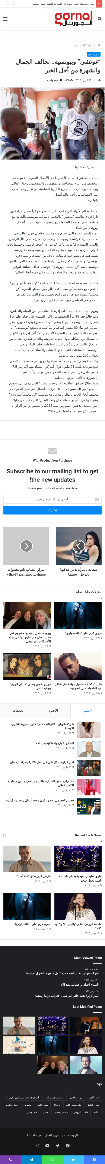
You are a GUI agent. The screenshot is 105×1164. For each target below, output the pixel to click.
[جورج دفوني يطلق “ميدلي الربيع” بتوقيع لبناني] (27, 666)
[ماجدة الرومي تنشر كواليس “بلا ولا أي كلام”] (78, 906)
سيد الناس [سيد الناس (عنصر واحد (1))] (42, 1104)
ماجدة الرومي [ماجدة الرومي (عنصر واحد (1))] (81, 1112)
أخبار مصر (79, 45)
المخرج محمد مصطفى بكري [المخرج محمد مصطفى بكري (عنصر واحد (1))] (24, 1097)
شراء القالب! (34, 1135)
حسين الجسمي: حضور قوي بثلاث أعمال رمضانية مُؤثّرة (40, 800)
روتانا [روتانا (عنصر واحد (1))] (57, 1104)
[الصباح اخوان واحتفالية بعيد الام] (89, 749)
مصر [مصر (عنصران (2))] (45, 1112)
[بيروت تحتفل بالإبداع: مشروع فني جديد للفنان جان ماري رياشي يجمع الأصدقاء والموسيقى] (27, 615)
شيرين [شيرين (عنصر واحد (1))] (27, 1104)
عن (63, 1135)
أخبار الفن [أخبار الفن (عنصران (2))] (94, 1097)
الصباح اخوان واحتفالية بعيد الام (55, 743)
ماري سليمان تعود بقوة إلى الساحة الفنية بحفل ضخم (63, 3)
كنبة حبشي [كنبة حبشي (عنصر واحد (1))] (12, 1104)
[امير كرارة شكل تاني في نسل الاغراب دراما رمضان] (89, 768)
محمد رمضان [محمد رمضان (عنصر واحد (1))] (61, 1112)
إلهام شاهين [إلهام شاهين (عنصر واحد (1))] (76, 1097)
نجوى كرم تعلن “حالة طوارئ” (83, 633)
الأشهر (87, 710)
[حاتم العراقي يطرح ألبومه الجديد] (86, 1065)
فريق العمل (51, 1135)
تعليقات (18, 710)
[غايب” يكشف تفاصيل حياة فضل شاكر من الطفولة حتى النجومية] (78, 666)
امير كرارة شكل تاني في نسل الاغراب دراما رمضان (42, 762)
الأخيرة (53, 710)
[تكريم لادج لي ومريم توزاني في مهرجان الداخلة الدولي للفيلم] (19, 1045)
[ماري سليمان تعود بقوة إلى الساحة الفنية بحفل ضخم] (78, 859)
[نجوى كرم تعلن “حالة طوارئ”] (78, 615)
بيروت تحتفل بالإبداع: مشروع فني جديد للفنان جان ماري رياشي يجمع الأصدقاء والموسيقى (30, 637)
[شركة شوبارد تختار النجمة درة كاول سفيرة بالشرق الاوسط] (89, 730)
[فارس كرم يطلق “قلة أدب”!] (27, 859)
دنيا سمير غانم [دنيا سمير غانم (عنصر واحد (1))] (73, 1104)
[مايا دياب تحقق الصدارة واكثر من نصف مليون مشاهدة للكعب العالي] (89, 787)
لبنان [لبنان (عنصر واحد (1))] (96, 1112)
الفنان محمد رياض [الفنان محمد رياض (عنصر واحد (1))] (54, 1097)
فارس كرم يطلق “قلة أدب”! (33, 876)
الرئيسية (94, 45)
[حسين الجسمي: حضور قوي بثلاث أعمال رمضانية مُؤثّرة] (89, 806)
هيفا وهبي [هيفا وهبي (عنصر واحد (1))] (31, 1112)
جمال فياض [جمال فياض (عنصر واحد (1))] (93, 1104)
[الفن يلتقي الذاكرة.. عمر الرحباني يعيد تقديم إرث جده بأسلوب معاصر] (86, 1026)
